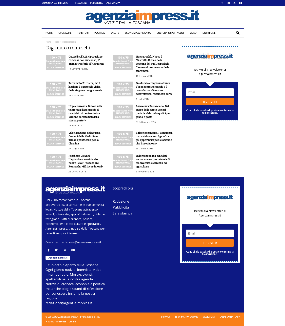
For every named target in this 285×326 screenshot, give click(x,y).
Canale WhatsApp (229, 316)
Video (193, 33)
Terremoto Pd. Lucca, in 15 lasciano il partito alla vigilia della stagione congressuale (85, 87)
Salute (115, 33)
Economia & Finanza (138, 33)
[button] (237, 33)
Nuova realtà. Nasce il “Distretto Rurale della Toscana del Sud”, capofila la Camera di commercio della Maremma (152, 63)
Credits (72, 321)
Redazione (81, 2)
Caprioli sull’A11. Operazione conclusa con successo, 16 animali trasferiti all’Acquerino (86, 60)
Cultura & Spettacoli (170, 33)
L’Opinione (208, 33)
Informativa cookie (186, 316)
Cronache (64, 33)
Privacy (165, 316)
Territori (82, 33)
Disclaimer (208, 316)
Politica (99, 33)
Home (49, 33)
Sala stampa (113, 2)
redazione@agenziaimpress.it (81, 242)
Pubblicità (96, 2)
